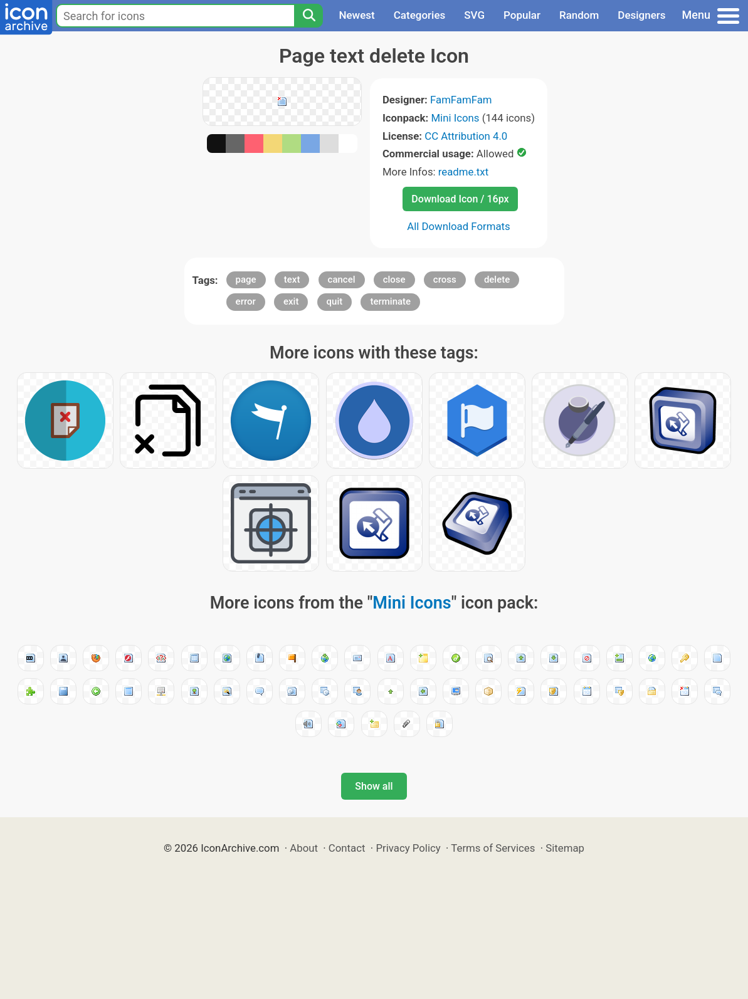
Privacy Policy (408, 848)
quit (335, 301)
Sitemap (564, 848)
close (394, 279)
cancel (342, 279)
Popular (521, 15)
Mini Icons (455, 118)
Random (579, 15)
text (292, 279)
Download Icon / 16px (459, 199)
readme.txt (463, 171)
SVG (474, 15)
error (246, 301)
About (304, 848)
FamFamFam (461, 99)
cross (444, 279)
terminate (390, 301)
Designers (641, 15)
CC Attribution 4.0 (465, 136)
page (246, 279)
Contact (347, 848)
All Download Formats (458, 226)
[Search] (308, 16)
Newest (356, 15)
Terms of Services (493, 848)
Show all (373, 786)
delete (497, 279)
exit (290, 301)
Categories (420, 15)
